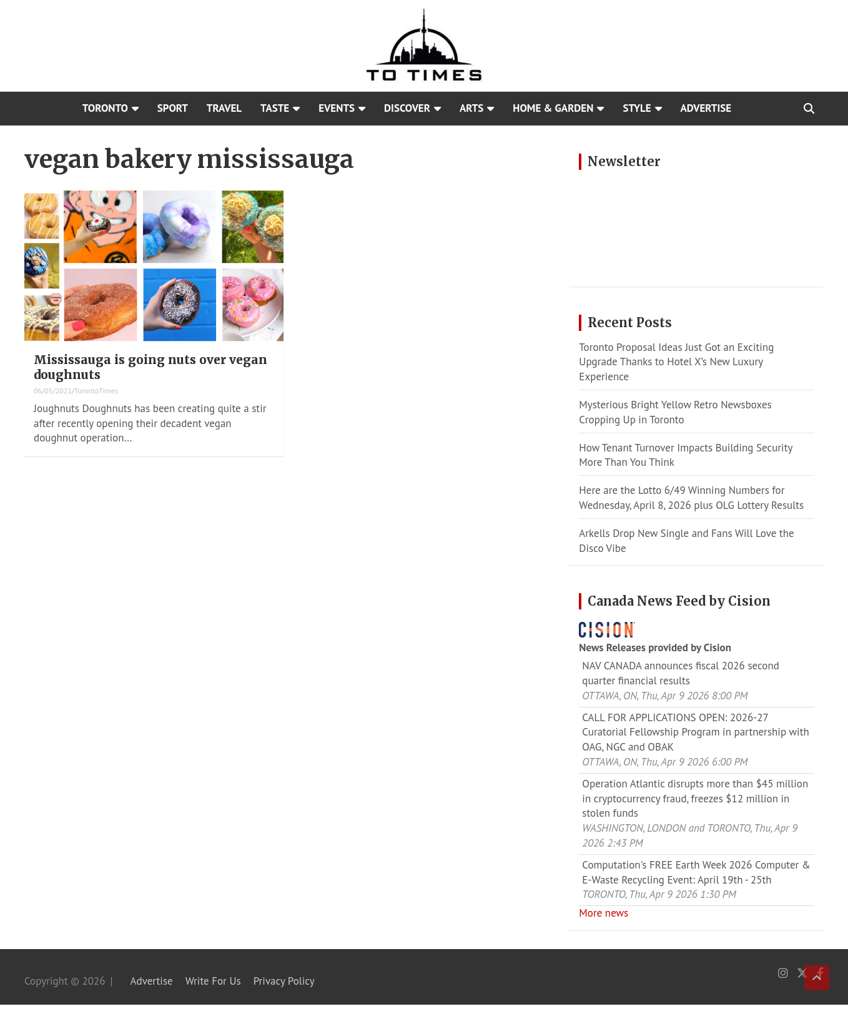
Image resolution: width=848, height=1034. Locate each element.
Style (637, 108)
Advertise (706, 108)
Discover (407, 108)
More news (603, 913)
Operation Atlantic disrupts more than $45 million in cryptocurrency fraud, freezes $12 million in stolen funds (695, 798)
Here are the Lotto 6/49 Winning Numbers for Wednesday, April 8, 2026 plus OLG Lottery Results (691, 497)
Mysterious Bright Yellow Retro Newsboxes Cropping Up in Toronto (675, 412)
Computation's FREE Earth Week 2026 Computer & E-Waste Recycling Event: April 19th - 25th (696, 872)
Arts (471, 108)
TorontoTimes (96, 390)
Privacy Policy (284, 981)
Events (336, 108)
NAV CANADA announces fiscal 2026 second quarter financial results (680, 673)
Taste (274, 108)
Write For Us (213, 981)
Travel (224, 108)
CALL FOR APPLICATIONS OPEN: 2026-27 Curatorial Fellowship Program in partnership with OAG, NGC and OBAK (695, 732)
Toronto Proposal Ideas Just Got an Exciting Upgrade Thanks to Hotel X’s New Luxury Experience (676, 362)
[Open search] (809, 109)
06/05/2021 (53, 390)
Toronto (105, 108)
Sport (172, 108)
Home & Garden (553, 108)
